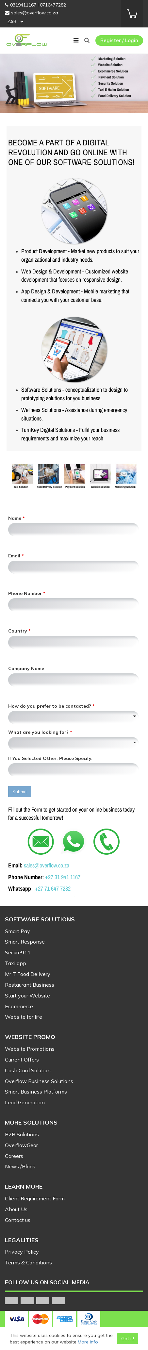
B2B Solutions (22, 1134)
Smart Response (25, 941)
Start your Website (27, 995)
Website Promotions (30, 1048)
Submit (19, 792)
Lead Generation (25, 1102)
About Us (16, 1209)
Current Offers (22, 1059)
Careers (14, 1156)
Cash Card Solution (28, 1070)
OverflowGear (21, 1145)
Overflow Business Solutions (39, 1081)
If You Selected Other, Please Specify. (50, 758)
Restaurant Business (29, 984)
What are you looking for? (39, 732)
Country (18, 631)
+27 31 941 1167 (62, 877)
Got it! (127, 1339)
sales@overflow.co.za (46, 865)
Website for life (23, 1016)
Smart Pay (17, 931)
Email (15, 556)
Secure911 (18, 952)
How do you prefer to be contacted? (50, 706)
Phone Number (25, 593)
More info (88, 1342)
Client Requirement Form (35, 1198)
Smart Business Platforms (36, 1091)
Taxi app (15, 963)
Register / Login (119, 40)
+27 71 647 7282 (53, 888)
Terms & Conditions (28, 1262)
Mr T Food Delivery (27, 974)
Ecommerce (19, 1006)
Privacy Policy (22, 1251)
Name (15, 518)
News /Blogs (20, 1166)
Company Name (26, 668)
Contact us (17, 1220)
